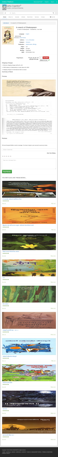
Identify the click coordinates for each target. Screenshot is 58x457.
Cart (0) (52, 17)
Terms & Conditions (47, 452)
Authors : (22, 40)
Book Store (30, 17)
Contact (43, 17)
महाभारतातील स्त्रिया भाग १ (8, 435)
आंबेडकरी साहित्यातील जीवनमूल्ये (9, 356)
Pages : (23, 46)
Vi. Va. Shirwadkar (30, 40)
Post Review (7, 171)
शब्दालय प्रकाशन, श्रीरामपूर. (31, 44)
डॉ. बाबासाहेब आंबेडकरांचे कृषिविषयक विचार (12, 199)
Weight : (23, 48)
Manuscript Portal (38, 1)
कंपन (4, 277)
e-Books (23, 17)
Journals (17, 17)
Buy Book (46, 57)
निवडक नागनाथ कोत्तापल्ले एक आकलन (11, 251)
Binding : (22, 50)
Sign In (52, 1)
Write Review (23, 37)
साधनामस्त (5, 408)
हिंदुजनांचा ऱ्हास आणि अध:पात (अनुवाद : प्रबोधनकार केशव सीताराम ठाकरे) (18, 225)
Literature (6, 23)
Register (47, 1)
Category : (22, 42)
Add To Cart (43, 60)
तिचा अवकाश (5, 304)
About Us (10, 17)
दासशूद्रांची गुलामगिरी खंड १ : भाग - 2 (10, 330)
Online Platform (7, 2)
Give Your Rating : (51, 153)
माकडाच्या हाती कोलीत (7, 382)
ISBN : (23, 52)
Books (13, 452)
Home (4, 17)
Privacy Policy (6, 453)
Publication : (21, 44)
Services (37, 17)
